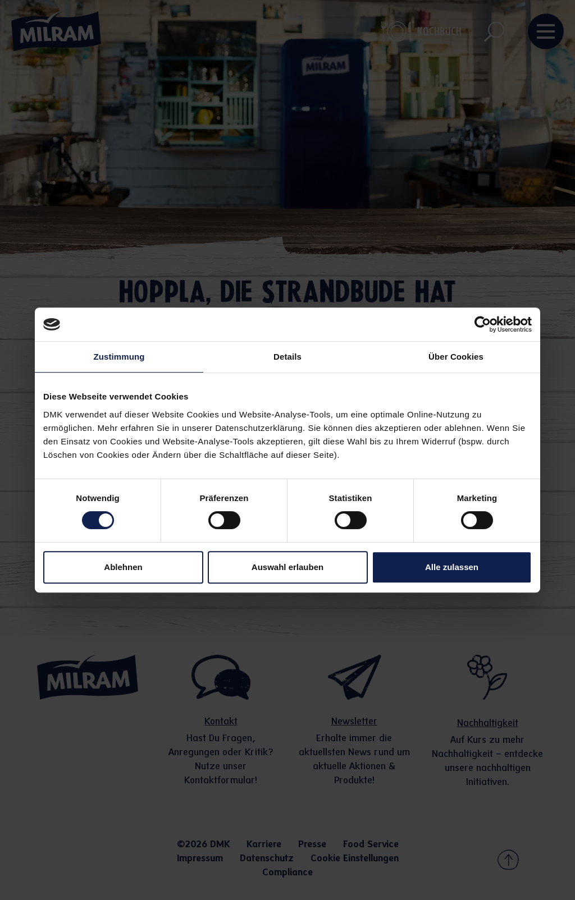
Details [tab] (287, 356)
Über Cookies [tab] (455, 356)
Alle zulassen (451, 567)
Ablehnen (123, 567)
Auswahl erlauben (287, 567)
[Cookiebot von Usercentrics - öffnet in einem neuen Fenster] (482, 324)
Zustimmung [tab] (119, 356)
